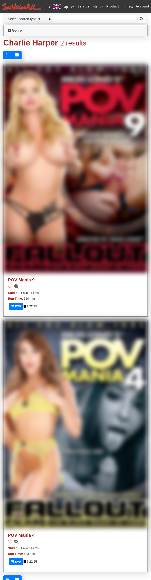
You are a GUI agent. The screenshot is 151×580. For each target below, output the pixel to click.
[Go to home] (21, 6)
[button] (10, 286)
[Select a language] (54, 7)
